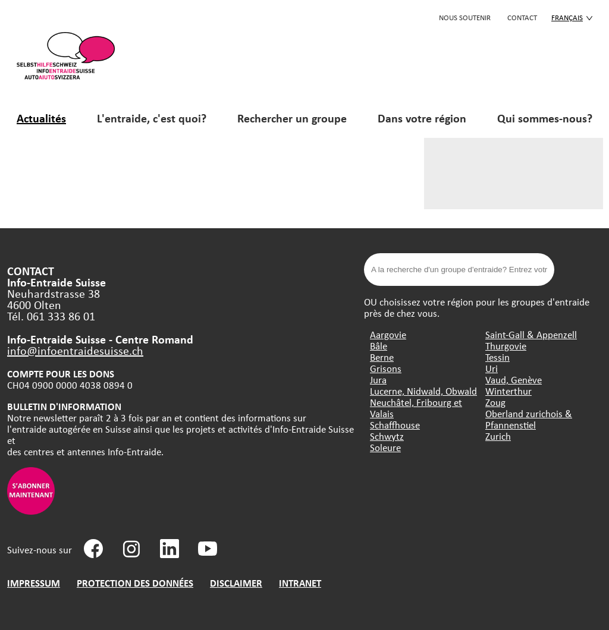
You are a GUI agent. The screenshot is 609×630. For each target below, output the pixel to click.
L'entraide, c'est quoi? (151, 118)
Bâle (378, 345)
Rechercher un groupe (292, 118)
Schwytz (387, 436)
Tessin (497, 357)
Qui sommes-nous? (544, 118)
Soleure (385, 447)
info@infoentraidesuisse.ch (75, 350)
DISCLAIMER (236, 582)
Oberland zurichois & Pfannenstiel (528, 419)
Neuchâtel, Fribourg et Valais (416, 407)
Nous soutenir (465, 17)
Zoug (495, 402)
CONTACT (522, 17)
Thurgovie (505, 345)
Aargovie (388, 334)
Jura (378, 379)
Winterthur (508, 391)
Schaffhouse (395, 424)
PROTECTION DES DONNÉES (135, 582)
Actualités (41, 118)
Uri (491, 368)
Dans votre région (422, 118)
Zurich (498, 436)
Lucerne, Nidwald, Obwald (423, 391)
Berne (382, 357)
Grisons (385, 368)
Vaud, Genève (513, 379)
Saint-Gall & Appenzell (531, 334)
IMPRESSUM (33, 582)
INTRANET (300, 582)
